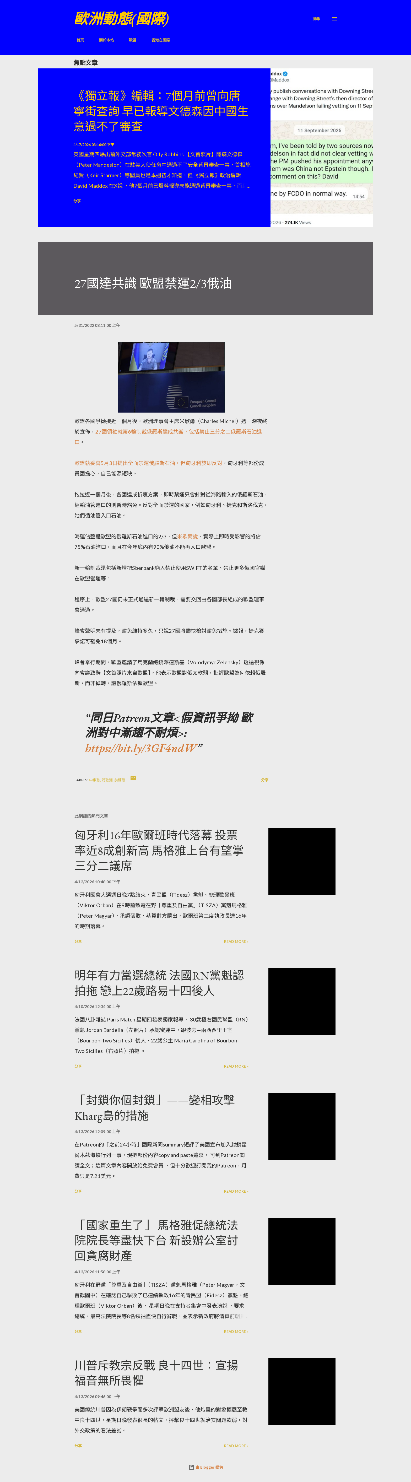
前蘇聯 (119, 780)
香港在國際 (157, 40)
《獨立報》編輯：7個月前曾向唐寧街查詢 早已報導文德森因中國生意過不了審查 (161, 111)
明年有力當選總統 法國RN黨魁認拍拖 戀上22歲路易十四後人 (159, 983)
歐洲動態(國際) (121, 18)
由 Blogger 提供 (205, 1467)
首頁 (77, 40)
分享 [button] (77, 201)
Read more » (236, 941)
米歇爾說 (187, 536)
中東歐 (94, 780)
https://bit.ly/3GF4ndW (141, 747)
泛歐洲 (107, 780)
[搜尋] (316, 19)
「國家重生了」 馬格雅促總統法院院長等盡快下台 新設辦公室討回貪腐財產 (156, 1240)
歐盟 (129, 40)
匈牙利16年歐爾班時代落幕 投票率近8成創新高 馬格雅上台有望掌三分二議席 (159, 850)
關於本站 (103, 40)
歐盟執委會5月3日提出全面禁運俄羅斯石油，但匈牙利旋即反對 (148, 463)
